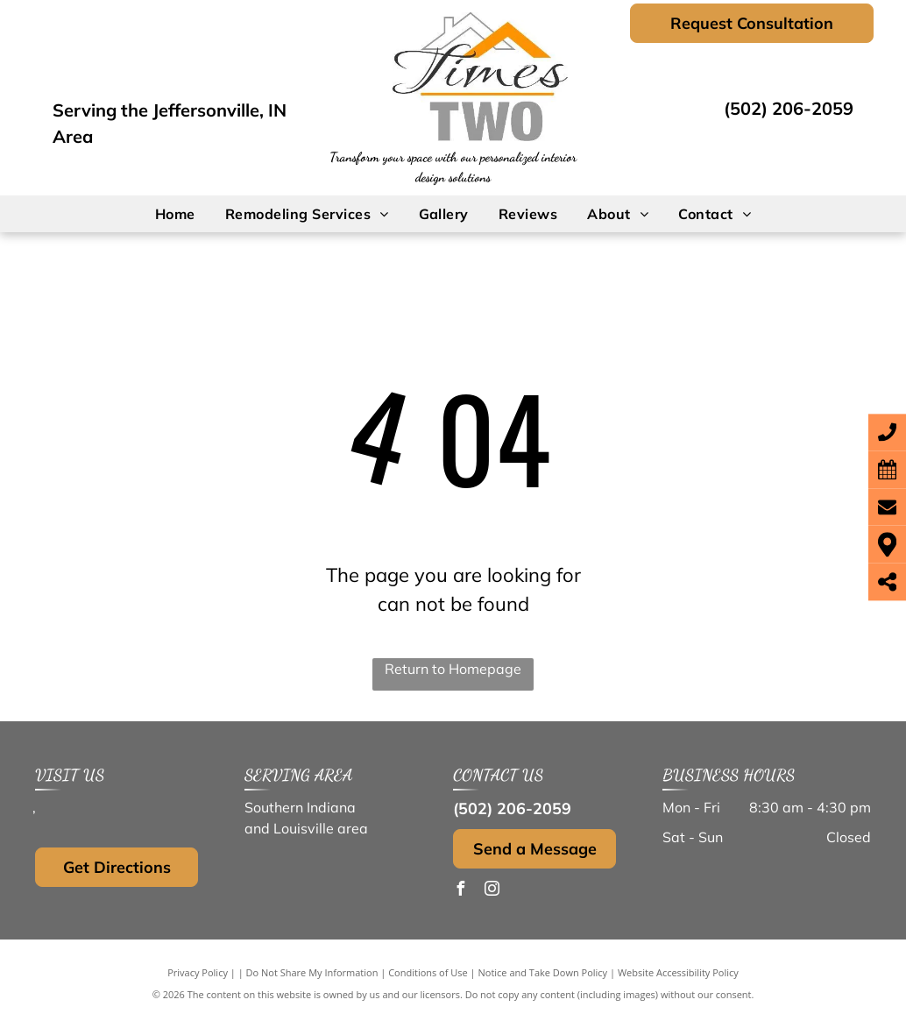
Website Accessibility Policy (678, 972)
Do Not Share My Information (312, 972)
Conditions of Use (428, 972)
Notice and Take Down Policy (543, 972)
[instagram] (491, 890)
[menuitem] (175, 213)
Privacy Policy (197, 972)
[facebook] (460, 890)
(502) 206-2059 (788, 108)
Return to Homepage (453, 668)
